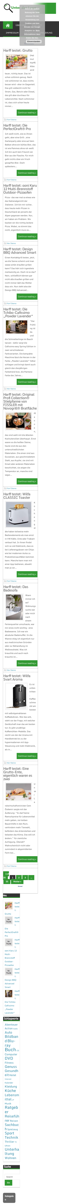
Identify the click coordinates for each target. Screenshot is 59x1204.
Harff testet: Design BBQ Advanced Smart (19, 254)
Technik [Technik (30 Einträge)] (11, 1148)
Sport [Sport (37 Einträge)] (9, 1144)
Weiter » (17, 892)
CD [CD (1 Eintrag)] (18, 1061)
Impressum (12, 32)
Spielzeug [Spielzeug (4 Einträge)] (12, 1140)
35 (7, 892)
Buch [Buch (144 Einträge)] (10, 1060)
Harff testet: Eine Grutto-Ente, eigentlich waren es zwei (17, 784)
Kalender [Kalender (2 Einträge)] (9, 1093)
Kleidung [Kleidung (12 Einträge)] (11, 1097)
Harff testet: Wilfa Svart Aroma (16, 688)
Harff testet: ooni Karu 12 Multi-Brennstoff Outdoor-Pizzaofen (20, 192)
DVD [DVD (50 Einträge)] (9, 1069)
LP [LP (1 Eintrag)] (13, 1110)
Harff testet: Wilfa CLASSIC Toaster (16, 506)
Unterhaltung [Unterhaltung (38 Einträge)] (12, 1162)
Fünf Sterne (11, 123)
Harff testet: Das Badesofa (15, 599)
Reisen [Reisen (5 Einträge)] (14, 1132)
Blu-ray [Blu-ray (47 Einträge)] (10, 1054)
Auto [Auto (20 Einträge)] (8, 1043)
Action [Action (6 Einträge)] (9, 1039)
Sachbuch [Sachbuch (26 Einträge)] (12, 1137)
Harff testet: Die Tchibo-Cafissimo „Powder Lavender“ (18, 316)
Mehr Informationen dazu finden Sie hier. (32, 34)
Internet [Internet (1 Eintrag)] (8, 1089)
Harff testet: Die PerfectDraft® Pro (17, 130)
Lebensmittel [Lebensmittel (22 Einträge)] (12, 1108)
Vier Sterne (11, 247)
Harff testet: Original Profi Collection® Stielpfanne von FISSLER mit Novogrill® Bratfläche (20, 412)
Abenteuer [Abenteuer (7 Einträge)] (11, 1035)
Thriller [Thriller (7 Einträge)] (9, 1152)
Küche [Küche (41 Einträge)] (10, 1101)
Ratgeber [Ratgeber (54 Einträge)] (11, 1120)
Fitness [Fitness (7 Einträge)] (9, 1073)
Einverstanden (33, 41)
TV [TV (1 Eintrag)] (16, 1152)
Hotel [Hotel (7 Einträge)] (12, 1086)
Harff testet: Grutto (17, 50)
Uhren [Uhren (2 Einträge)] (7, 1156)
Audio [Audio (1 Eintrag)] (15, 1039)
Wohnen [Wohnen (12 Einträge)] (10, 1168)
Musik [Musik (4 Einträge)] (8, 1114)
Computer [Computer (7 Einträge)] (11, 1065)
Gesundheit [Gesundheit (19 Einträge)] (11, 1083)
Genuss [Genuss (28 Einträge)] (11, 1077)
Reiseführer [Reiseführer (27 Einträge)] (12, 1129)
